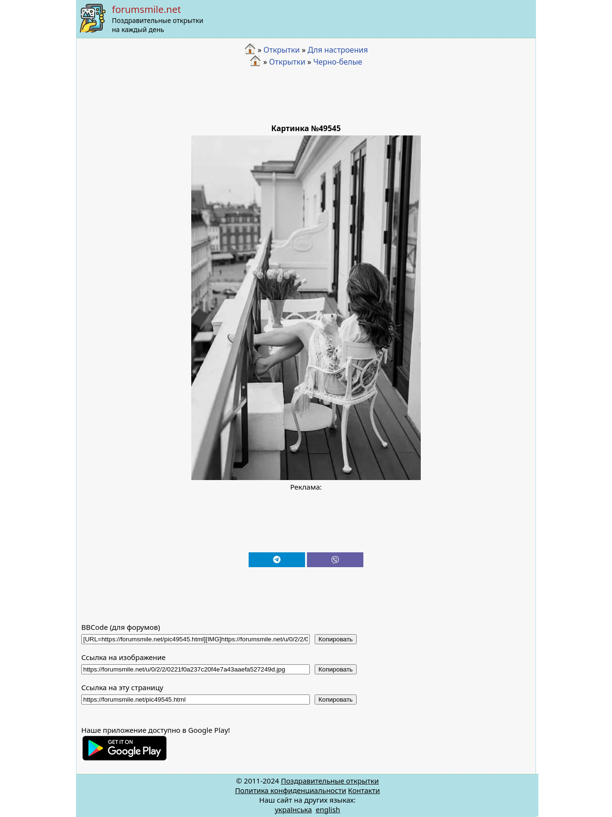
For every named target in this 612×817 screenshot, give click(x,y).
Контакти (364, 790)
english (328, 809)
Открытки (281, 50)
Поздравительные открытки (330, 780)
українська (293, 809)
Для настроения (337, 50)
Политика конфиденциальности (290, 790)
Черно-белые (337, 61)
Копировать (335, 639)
